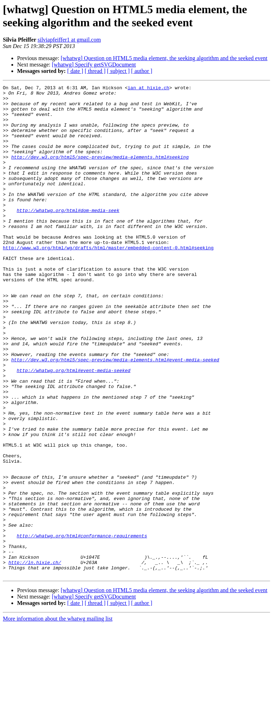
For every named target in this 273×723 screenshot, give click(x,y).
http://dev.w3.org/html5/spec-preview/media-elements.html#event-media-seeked (115, 415)
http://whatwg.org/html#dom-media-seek (68, 236)
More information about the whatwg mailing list (57, 717)
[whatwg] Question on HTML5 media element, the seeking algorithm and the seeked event (164, 58)
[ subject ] (118, 71)
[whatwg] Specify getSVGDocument (94, 65)
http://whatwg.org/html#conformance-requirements (82, 626)
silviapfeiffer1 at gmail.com (69, 40)
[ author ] (141, 71)
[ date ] (75, 71)
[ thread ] (95, 71)
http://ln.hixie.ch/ (35, 658)
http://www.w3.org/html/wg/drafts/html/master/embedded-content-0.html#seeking (108, 280)
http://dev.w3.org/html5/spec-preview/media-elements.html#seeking (99, 172)
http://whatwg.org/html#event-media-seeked (73, 428)
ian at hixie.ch (148, 88)
